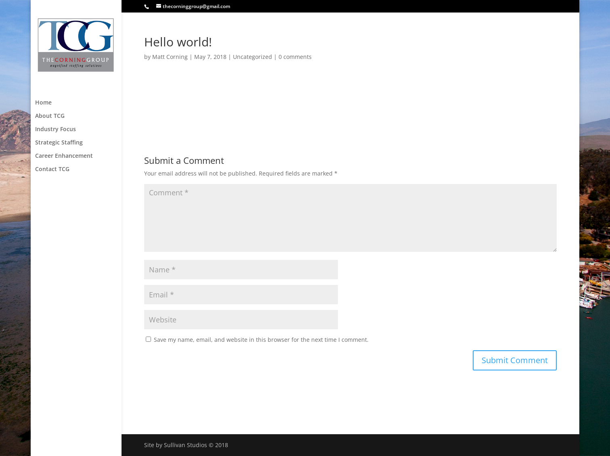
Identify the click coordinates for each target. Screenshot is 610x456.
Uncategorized (252, 57)
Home (43, 101)
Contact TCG (52, 168)
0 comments (295, 57)
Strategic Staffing (59, 141)
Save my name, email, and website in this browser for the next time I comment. (261, 339)
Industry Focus (55, 128)
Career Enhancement (64, 155)
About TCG (50, 115)
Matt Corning (170, 57)
